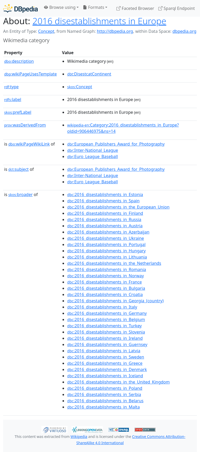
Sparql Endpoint (176, 8)
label (12, 99)
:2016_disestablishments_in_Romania (106, 269)
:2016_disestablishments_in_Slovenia (106, 332)
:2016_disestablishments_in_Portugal (106, 244)
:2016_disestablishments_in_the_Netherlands (114, 263)
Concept (46, 31)
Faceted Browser (135, 8)
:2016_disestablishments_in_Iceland (105, 376)
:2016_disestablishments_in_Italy (102, 307)
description (19, 61)
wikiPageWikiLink (29, 144)
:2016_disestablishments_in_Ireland (105, 338)
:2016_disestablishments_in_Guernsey (107, 344)
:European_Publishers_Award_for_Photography (116, 144)
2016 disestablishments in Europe (99, 21)
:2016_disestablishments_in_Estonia (105, 194)
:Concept (79, 87)
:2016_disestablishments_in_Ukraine (105, 238)
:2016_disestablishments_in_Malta (103, 407)
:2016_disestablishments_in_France (104, 282)
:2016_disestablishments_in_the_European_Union (118, 207)
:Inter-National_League (92, 150)
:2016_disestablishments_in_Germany (107, 313)
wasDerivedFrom (25, 125)
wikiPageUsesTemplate (30, 74)
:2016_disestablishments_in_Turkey (104, 326)
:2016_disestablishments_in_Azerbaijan (108, 232)
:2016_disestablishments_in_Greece (104, 363)
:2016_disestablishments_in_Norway (105, 276)
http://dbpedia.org (115, 31)
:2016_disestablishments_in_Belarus (105, 401)
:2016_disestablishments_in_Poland (104, 388)
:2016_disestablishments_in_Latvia (103, 351)
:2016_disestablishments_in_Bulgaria (106, 288)
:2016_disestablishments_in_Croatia (105, 294)
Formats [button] (93, 7)
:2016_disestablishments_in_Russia (104, 219)
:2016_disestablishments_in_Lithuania (107, 257)
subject (18, 169)
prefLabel (17, 112)
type (11, 87)
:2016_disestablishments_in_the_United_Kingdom (118, 382)
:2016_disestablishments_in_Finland (105, 213)
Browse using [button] (60, 7)
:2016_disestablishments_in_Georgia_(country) (115, 301)
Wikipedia (79, 436)
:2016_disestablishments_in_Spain (103, 201)
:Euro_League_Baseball (92, 156)
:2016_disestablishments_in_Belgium (106, 319)
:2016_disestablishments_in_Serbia (104, 394)
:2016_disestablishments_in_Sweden (105, 357)
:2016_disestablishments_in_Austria (104, 226)
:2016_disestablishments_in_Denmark (107, 369)
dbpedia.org (184, 31)
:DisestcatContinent (89, 74)
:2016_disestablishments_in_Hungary (106, 251)
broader (20, 194)
